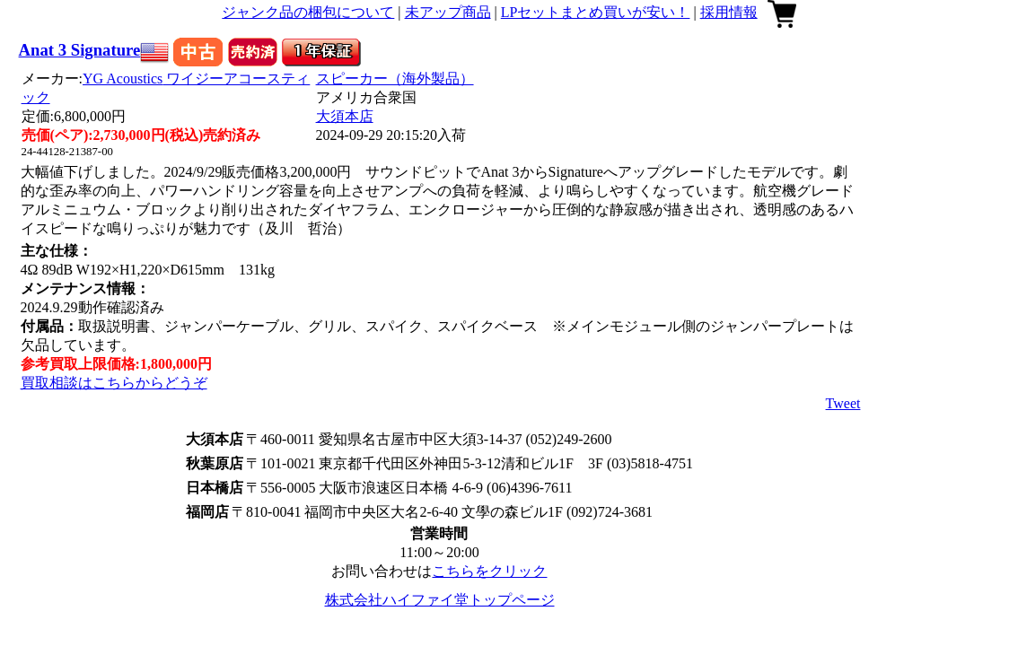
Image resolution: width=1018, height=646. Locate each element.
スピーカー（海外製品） (395, 78)
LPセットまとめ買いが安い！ (595, 12)
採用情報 (729, 12)
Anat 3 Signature (80, 49)
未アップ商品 (448, 12)
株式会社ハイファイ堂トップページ (440, 599)
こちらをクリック (489, 571)
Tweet (843, 403)
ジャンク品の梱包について (308, 12)
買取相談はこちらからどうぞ (114, 382)
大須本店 (344, 116)
